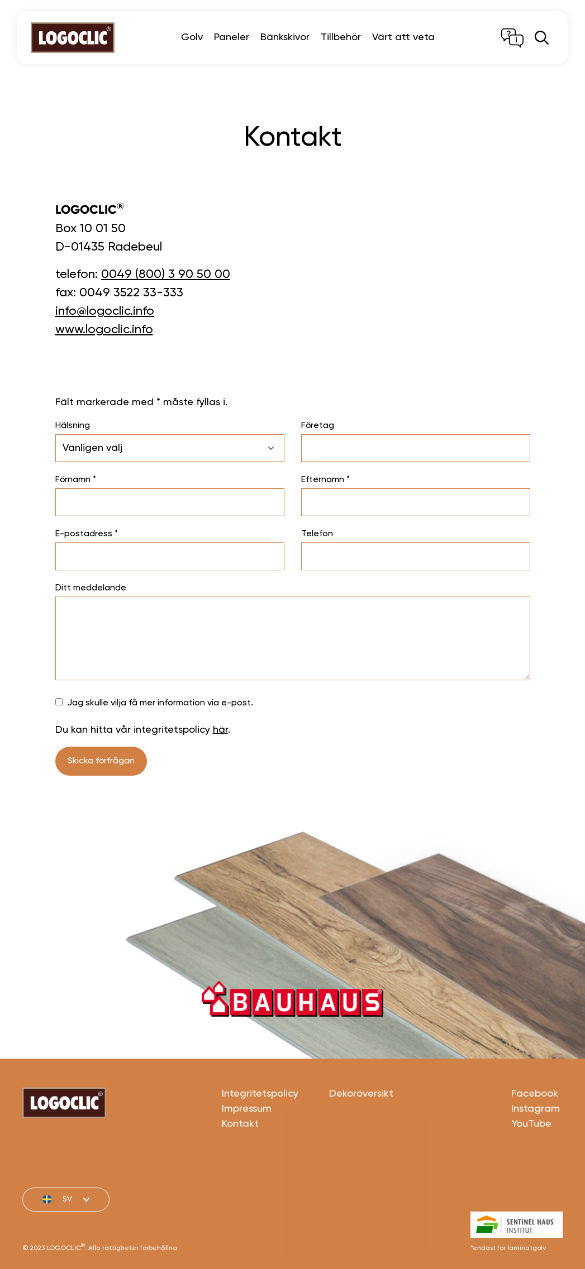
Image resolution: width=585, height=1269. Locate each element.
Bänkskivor (285, 37)
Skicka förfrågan (101, 761)
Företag (317, 425)
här (220, 730)
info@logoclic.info (104, 311)
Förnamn (75, 479)
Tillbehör (341, 37)
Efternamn (325, 479)
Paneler (231, 37)
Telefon (317, 534)
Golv (192, 37)
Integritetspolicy (260, 1131)
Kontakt (240, 1161)
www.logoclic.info (104, 330)
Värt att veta (403, 37)
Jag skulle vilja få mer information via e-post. (160, 703)
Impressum (247, 1146)
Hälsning (72, 425)
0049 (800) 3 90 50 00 (165, 274)
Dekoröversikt (361, 1131)
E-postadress (86, 534)
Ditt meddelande (90, 588)
